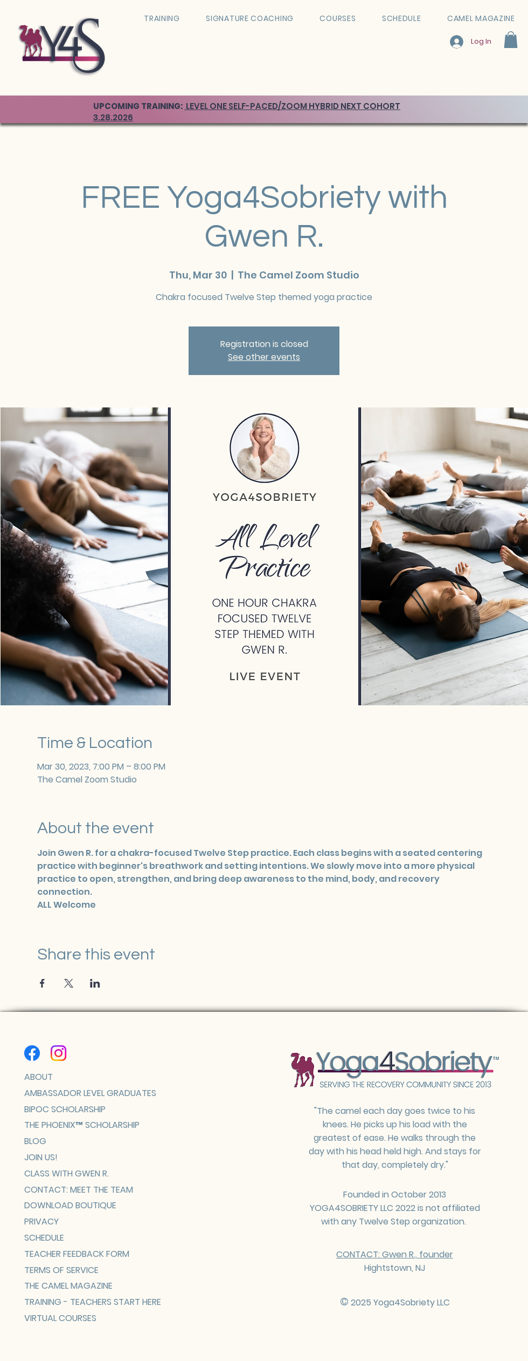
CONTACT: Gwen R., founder (394, 1254)
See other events (264, 357)
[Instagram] (58, 1053)
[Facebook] (32, 1053)
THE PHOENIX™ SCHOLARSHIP (82, 1125)
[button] (511, 39)
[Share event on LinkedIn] (95, 983)
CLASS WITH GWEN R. (66, 1173)
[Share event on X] (69, 983)
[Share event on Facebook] (42, 983)
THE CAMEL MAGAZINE (68, 1286)
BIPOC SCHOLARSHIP (65, 1109)
